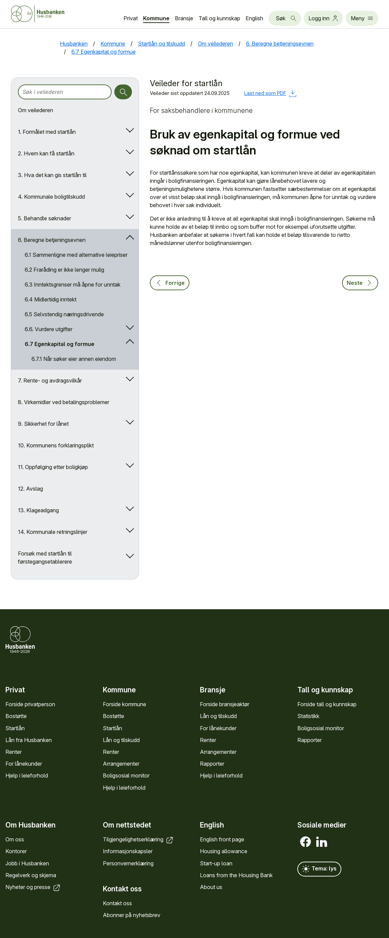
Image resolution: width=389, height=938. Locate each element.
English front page (222, 839)
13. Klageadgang (38, 510)
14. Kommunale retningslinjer (52, 531)
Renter (13, 751)
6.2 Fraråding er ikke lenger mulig (64, 269)
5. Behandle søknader (44, 218)
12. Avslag (30, 488)
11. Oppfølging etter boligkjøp (53, 467)
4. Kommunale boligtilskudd (51, 196)
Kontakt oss (117, 903)
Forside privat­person (30, 704)
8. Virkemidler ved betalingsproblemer (63, 402)
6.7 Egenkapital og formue (59, 344)
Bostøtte (16, 716)
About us (211, 887)
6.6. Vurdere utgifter (48, 329)
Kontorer (16, 851)
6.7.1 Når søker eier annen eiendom (73, 358)
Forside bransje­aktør (224, 704)
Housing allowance (223, 851)
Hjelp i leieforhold (26, 775)
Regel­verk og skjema (30, 874)
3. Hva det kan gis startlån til (52, 175)
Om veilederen (35, 110)
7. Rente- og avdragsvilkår (50, 380)
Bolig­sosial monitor (126, 775)
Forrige (170, 283)
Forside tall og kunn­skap (327, 704)
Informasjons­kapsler (128, 851)
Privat (130, 18)
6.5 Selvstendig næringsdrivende (64, 314)
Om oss (14, 839)
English (254, 18)
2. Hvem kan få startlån (46, 153)
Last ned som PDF (271, 93)
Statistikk (308, 716)
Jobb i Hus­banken (27, 863)
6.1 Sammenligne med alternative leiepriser (76, 254)
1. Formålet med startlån (47, 131)
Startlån (15, 728)
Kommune (156, 18)
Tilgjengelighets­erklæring (138, 839)
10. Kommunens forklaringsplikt (56, 445)
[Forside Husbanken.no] (46, 13)
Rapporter (212, 763)
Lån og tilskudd (121, 740)
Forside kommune (124, 704)
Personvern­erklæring (128, 863)
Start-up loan (216, 863)
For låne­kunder (23, 763)
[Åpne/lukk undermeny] (128, 132)
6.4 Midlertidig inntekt (50, 299)
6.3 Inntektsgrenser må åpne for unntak (72, 284)
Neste (360, 283)
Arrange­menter (121, 763)
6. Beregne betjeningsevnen (52, 240)
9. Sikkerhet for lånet (43, 423)
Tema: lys (319, 869)
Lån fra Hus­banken (28, 740)
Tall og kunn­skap (219, 18)
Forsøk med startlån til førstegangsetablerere (45, 557)
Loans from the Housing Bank (236, 874)
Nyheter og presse (33, 887)
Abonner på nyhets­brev (131, 915)
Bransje (184, 18)
